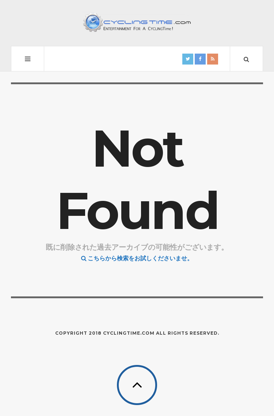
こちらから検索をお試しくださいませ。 (137, 258)
